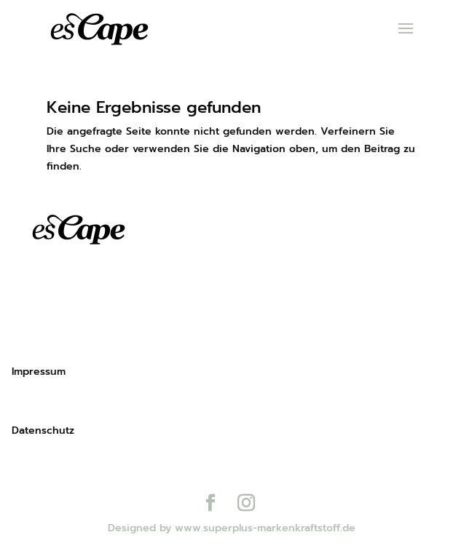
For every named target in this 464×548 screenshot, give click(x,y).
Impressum (39, 371)
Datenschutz (43, 430)
